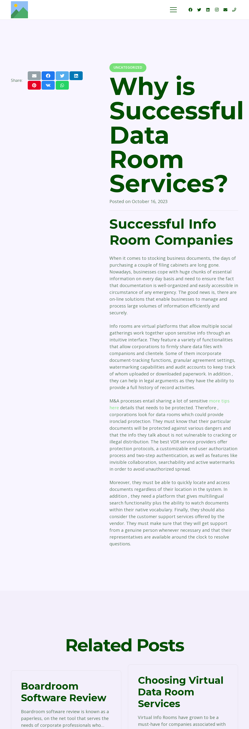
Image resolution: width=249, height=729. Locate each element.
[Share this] (48, 75)
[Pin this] (34, 85)
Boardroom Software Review (63, 692)
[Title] (234, 10)
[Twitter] (199, 10)
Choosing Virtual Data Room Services (180, 692)
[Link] (19, 9)
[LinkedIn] (208, 10)
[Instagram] (217, 10)
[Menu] (173, 10)
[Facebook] (190, 10)
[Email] (225, 10)
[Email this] (34, 75)
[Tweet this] (62, 75)
